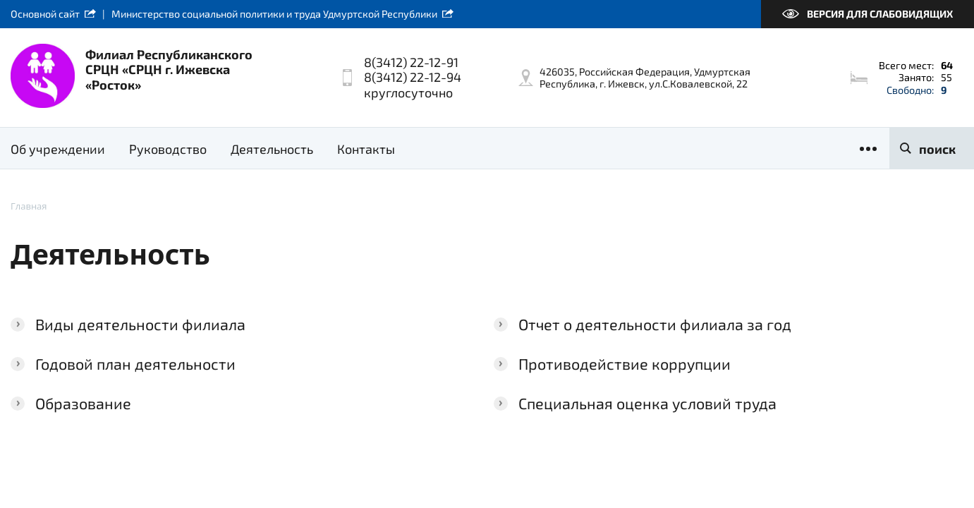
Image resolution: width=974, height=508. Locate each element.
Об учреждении (58, 149)
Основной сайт (45, 14)
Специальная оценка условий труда (647, 403)
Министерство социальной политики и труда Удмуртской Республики (274, 14)
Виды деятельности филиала (140, 324)
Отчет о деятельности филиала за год (654, 324)
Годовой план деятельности (135, 363)
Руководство (168, 149)
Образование (83, 403)
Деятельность (272, 149)
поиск (937, 149)
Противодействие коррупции (624, 363)
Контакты (366, 149)
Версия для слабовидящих (880, 14)
